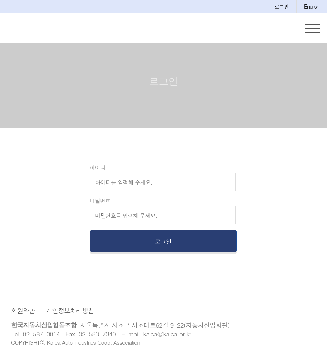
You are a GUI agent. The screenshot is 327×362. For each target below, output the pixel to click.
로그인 (281, 6)
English (311, 6)
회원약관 (23, 315)
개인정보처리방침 (70, 315)
